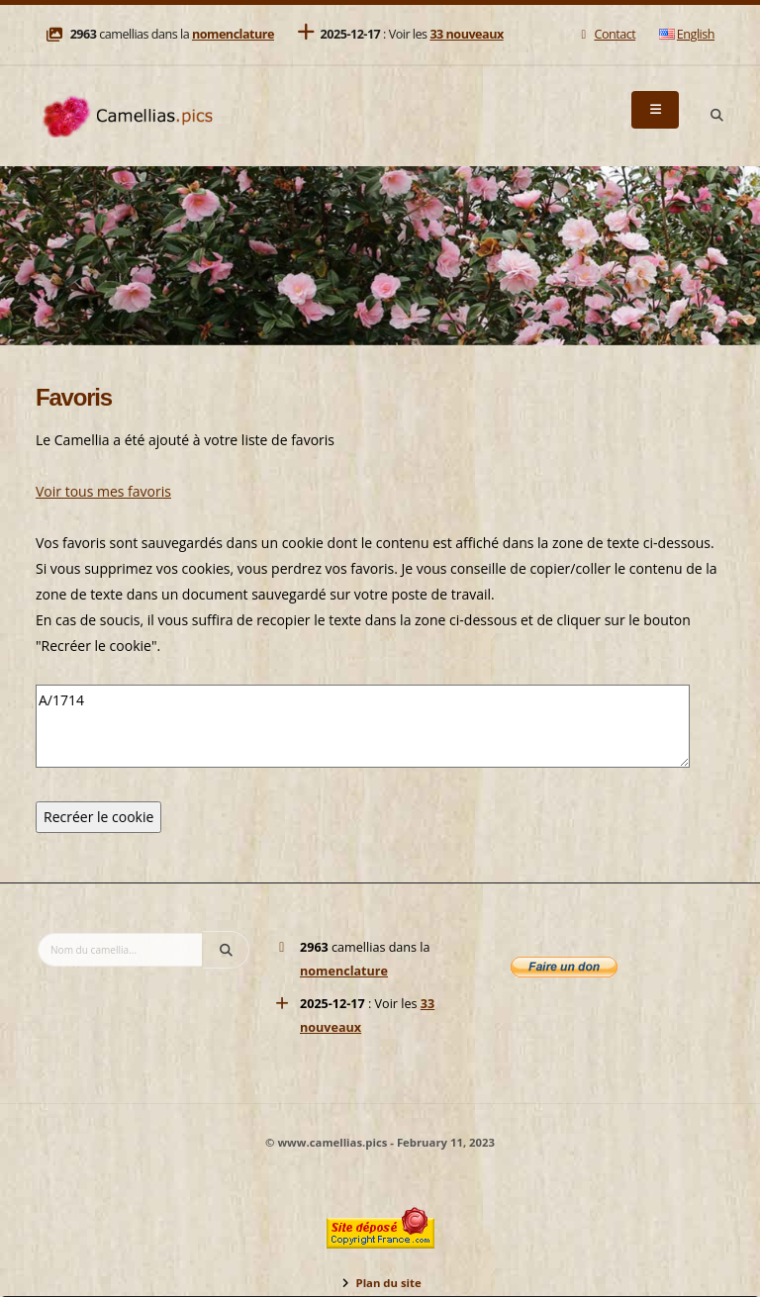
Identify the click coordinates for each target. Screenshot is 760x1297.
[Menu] (655, 110)
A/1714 (363, 726)
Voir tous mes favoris (103, 491)
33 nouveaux (466, 34)
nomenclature (233, 34)
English (686, 34)
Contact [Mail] (606, 34)
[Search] (716, 116)
